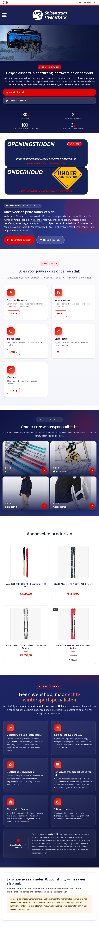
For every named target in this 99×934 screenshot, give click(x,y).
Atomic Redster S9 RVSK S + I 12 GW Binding (73, 646)
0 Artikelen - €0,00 (88, 2)
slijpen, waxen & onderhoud (62, 223)
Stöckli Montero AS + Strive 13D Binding (73, 584)
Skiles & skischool (16, 100)
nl (3, 2)
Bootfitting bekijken (17, 92)
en (7, 2)
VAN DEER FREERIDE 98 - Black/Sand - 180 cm (26, 585)
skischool (37, 219)
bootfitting (9, 223)
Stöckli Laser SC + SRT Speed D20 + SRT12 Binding (26, 646)
